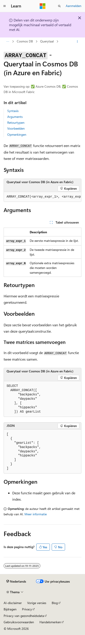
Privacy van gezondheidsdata (24, 616)
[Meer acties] (77, 41)
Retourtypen (15, 122)
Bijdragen (10, 609)
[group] (42, 197)
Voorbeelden (16, 128)
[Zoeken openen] (59, 6)
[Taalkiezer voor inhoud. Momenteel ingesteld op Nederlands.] (16, 581)
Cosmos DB (25, 41)
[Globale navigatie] (4, 6)
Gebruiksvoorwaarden (19, 622)
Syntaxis (13, 111)
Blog (55, 603)
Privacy (27, 609)
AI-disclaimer (13, 603)
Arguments (15, 116)
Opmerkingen (16, 134)
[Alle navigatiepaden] (8, 41)
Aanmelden (73, 6)
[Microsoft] (43, 6)
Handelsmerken (50, 622)
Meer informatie (35, 514)
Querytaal (47, 41)
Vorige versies (36, 603)
